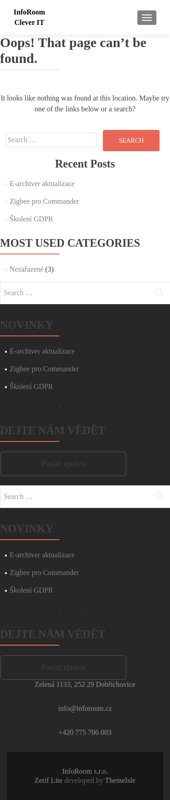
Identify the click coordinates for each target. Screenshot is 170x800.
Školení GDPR (31, 219)
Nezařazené (27, 269)
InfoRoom (29, 12)
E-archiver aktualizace (42, 183)
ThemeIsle (120, 780)
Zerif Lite (49, 780)
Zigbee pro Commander (44, 201)
